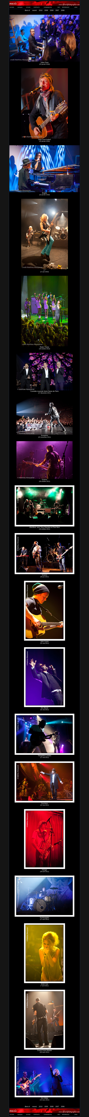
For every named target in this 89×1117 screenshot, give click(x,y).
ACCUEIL (12, 7)
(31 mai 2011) (44, 641)
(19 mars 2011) (44, 1098)
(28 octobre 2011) (44, 480)
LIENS (75, 7)
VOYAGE (28, 7)
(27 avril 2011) (44, 917)
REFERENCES (65, 7)
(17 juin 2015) (44, 270)
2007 (57, 10)
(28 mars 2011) (44, 1050)
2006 (63, 10)
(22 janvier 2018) (44, 62)
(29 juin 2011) (44, 575)
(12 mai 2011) (44, 803)
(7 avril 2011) (44, 984)
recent (34, 10)
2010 (40, 10)
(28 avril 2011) (44, 870)
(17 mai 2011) (44, 756)
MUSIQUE (20, 7)
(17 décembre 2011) (44, 391)
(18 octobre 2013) (44, 347)
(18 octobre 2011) (44, 527)
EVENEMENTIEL (48, 7)
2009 (46, 10)
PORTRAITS (37, 7)
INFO (59, 7)
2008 (51, 10)
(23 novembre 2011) (44, 435)
